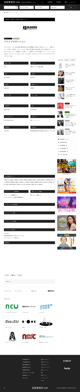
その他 (42, 380)
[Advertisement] (29, 260)
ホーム (42, 2)
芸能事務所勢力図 (63, 142)
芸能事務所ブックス (26, 375)
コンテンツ (73, 2)
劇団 (42, 372)
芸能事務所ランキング (64, 139)
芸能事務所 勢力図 (26, 369)
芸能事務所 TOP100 (26, 367)
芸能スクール (43, 375)
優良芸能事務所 (16, 38)
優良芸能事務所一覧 (64, 151)
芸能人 (66, 2)
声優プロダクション (8, 38)
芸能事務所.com (40, 388)
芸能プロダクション (45, 359)
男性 (7, 281)
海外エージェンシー (45, 369)
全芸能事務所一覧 (63, 145)
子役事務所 (58, 2)
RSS (4, 387)
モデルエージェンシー (45, 367)
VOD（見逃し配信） (64, 154)
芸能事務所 (50, 2)
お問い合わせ (25, 377)
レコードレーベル (44, 377)
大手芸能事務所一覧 (64, 148)
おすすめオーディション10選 (28, 372)
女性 (9, 281)
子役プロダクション (45, 364)
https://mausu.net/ (37, 120)
